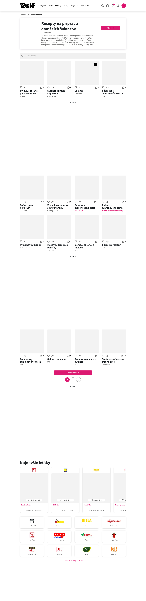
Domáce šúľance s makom (84, 246)
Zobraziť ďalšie (73, 373)
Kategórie (42, 6)
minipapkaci (52, 96)
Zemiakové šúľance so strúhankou (57, 206)
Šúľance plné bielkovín (27, 206)
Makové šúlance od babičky (57, 246)
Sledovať (110, 28)
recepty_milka (52, 211)
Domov (23, 15)
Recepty (58, 6)
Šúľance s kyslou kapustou (56, 92)
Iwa (103, 96)
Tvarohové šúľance (30, 244)
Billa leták (87, 505)
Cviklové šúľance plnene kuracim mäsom (29, 92)
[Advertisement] (73, 137)
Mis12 (22, 96)
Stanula (50, 250)
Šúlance (79, 90)
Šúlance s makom (111, 244)
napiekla (23, 211)
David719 (106, 364)
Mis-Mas (78, 94)
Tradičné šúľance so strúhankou (113, 360)
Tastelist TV (84, 6)
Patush (77, 211)
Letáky (65, 6)
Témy (50, 6)
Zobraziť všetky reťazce (73, 560)
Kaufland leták (26, 505)
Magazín (74, 6)
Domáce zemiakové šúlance (85, 360)
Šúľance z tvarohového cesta (85, 206)
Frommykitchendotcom (111, 211)
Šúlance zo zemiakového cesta (112, 92)
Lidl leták (55, 505)
